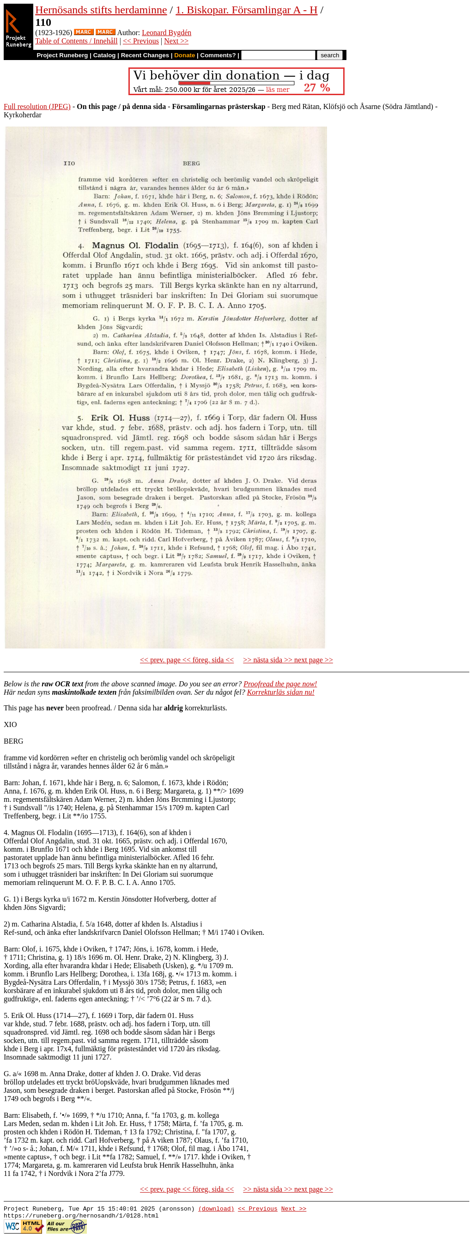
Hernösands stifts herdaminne (101, 10)
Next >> (176, 41)
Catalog (104, 55)
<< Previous (141, 41)
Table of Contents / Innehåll (76, 41)
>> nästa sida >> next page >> (288, 660)
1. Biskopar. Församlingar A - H (246, 10)
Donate (184, 55)
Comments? (218, 55)
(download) (216, 1210)
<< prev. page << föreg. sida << (187, 660)
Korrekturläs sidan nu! (281, 692)
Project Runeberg (62, 55)
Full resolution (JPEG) (37, 106)
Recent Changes (145, 55)
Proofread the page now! (280, 684)
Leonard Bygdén (166, 32)
